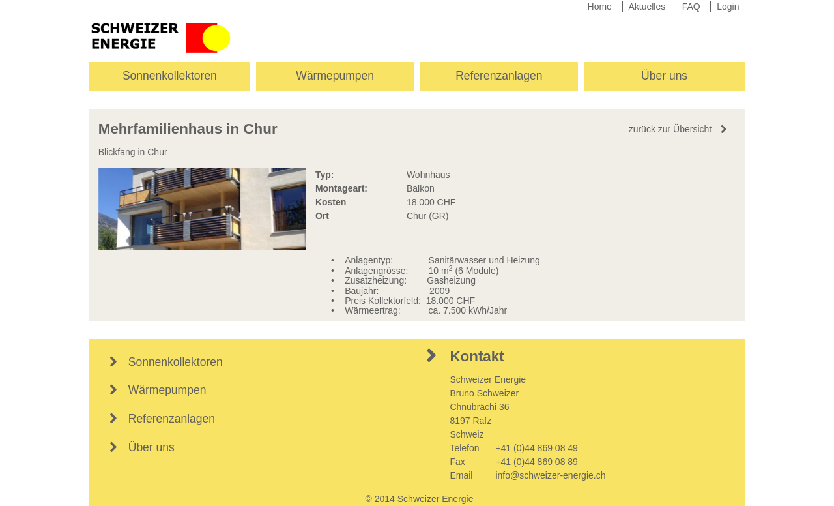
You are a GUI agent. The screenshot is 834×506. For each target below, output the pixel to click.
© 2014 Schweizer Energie (420, 499)
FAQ (691, 6)
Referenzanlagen (498, 75)
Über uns (664, 75)
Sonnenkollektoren (169, 75)
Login (728, 6)
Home (600, 6)
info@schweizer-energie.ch (550, 475)
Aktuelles (646, 6)
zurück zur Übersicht (670, 129)
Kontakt (477, 356)
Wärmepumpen (335, 75)
